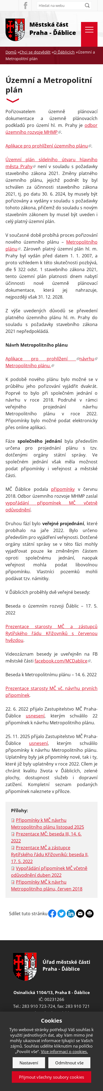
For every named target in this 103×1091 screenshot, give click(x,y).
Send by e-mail (80, 913)
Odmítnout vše (69, 1062)
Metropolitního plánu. (29, 366)
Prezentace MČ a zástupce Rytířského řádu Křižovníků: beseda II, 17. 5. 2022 (49, 854)
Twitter (61, 913)
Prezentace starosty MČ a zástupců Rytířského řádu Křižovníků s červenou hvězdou (51, 633)
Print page (89, 913)
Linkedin (71, 913)
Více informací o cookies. (64, 1051)
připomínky (63, 489)
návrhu (88, 359)
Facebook (25, 5)
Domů (10, 52)
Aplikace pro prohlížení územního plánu (48, 146)
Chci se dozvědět (35, 52)
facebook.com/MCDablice (63, 661)
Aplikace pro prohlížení (42, 359)
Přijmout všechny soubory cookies (51, 1077)
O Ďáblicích (64, 52)
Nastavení (29, 1062)
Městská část (52, 29)
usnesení (35, 716)
